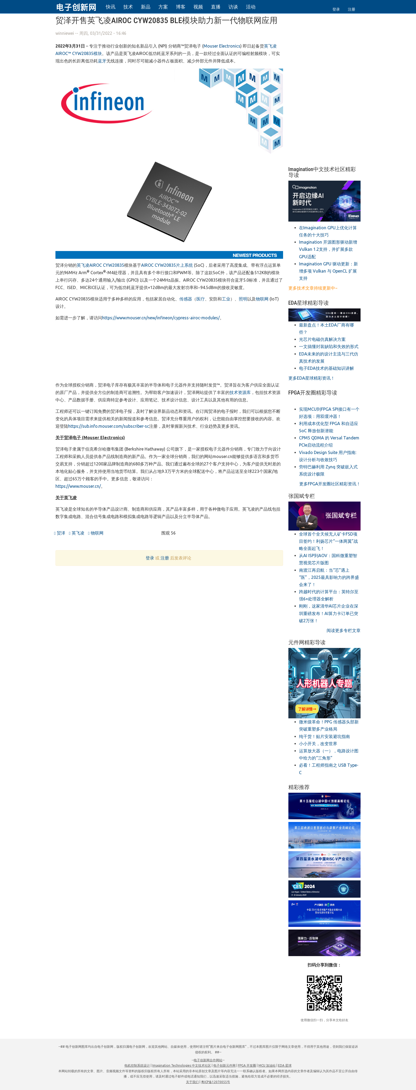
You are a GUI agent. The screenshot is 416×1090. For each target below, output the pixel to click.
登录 (336, 9)
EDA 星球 (285, 1065)
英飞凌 (76, 533)
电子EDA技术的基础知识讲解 (326, 368)
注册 (351, 9)
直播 (215, 6)
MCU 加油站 (267, 1065)
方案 (163, 6)
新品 (145, 6)
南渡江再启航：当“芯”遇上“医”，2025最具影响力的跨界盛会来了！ (329, 577)
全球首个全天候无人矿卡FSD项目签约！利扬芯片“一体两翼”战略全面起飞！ (328, 541)
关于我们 (192, 1082)
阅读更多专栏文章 (344, 630)
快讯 (110, 6)
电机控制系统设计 (137, 1065)
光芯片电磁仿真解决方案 (322, 339)
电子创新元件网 (224, 1065)
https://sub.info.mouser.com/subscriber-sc (108, 426)
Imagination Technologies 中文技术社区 (181, 1065)
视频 (198, 6)
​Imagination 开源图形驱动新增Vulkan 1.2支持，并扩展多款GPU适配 (328, 249)
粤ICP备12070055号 (215, 1082)
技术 (128, 6)
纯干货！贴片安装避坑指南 (324, 736)
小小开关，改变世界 (318, 743)
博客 (180, 6)
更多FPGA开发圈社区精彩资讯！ (330, 483)
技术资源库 (240, 392)
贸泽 (59, 533)
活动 (250, 6)
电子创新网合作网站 (208, 1060)
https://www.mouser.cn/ (78, 486)
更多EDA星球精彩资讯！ (311, 378)
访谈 (233, 6)
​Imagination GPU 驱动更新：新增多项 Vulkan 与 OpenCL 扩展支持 (328, 271)
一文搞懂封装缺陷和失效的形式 (328, 346)
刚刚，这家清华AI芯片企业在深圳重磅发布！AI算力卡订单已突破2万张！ (328, 613)
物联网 (95, 533)
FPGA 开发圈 (247, 1065)
